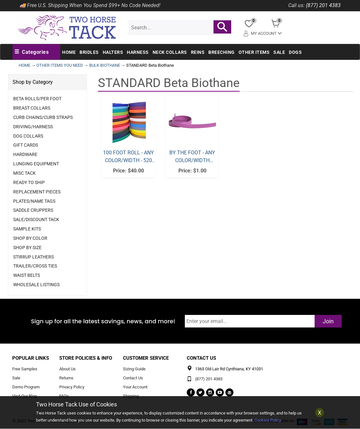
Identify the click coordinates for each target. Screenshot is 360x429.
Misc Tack (24, 173)
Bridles (89, 52)
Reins (198, 52)
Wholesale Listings (36, 284)
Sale (279, 52)
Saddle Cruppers (33, 210)
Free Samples (24, 369)
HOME (24, 65)
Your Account (135, 387)
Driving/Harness (33, 126)
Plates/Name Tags (34, 201)
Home (69, 52)
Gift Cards (25, 145)
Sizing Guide (134, 369)
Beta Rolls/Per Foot (37, 98)
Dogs (295, 52)
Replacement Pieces (37, 191)
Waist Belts (26, 275)
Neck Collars (170, 52)
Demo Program (26, 387)
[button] (32, 52)
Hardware (25, 154)
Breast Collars (31, 108)
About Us (67, 369)
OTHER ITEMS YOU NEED (59, 65)
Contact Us (133, 378)
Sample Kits (27, 228)
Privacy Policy (71, 387)
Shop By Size (27, 247)
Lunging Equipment (36, 163)
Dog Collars (28, 136)
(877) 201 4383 (323, 5)
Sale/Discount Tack (36, 219)
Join (328, 321)
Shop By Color (30, 238)
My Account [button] (263, 33)
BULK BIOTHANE (104, 65)
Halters (113, 52)
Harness (138, 52)
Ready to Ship (29, 182)
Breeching (221, 52)
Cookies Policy (267, 420)
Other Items (254, 52)
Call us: (296, 5)
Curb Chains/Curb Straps (43, 117)
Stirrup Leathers (33, 256)
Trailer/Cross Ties (35, 265)
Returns (66, 378)
